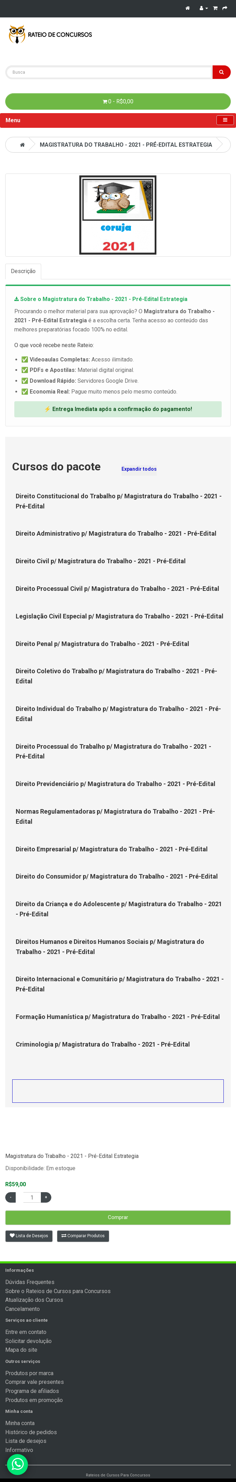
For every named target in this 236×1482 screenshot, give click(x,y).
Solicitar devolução (28, 1341)
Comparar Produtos (83, 1235)
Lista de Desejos (29, 1235)
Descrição (23, 271)
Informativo (19, 1450)
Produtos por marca (29, 1373)
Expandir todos (139, 469)
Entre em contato (25, 1332)
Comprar (118, 1217)
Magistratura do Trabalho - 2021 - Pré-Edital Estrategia (126, 144)
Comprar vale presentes (34, 1382)
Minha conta (20, 1423)
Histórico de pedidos (31, 1432)
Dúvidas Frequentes (29, 1282)
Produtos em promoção (34, 1400)
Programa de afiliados (32, 1391)
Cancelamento (22, 1309)
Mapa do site (21, 1350)
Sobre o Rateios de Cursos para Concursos (58, 1291)
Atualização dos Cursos (34, 1300)
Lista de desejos (25, 1441)
